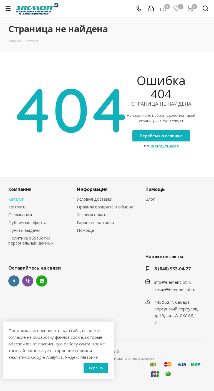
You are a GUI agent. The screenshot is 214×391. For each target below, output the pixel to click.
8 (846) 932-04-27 (172, 269)
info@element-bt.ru (173, 282)
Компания (20, 189)
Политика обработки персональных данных (31, 240)
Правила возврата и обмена (105, 207)
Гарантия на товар (95, 222)
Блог (150, 199)
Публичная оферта (27, 222)
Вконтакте (13, 281)
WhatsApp (41, 281)
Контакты (17, 207)
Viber (27, 281)
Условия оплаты (93, 214)
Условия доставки (94, 199)
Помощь (85, 230)
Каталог (16, 199)
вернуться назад (164, 146)
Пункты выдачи (24, 230)
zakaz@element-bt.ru (174, 289)
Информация (92, 189)
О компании (20, 214)
